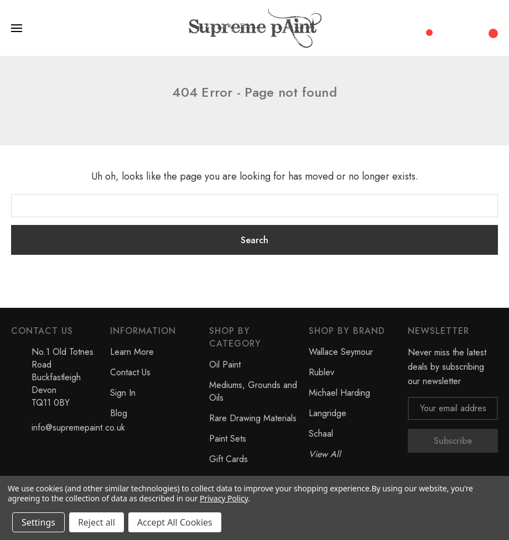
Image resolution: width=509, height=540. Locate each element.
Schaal (321, 433)
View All (325, 454)
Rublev (321, 372)
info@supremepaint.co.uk (78, 427)
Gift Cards (228, 459)
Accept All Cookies (174, 522)
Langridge (327, 413)
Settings (38, 522)
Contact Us (130, 372)
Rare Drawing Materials (253, 418)
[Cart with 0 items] (492, 27)
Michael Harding (339, 392)
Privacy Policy (224, 498)
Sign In (123, 392)
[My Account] (470, 28)
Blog (118, 413)
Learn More (132, 351)
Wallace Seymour (341, 351)
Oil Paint (225, 364)
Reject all (96, 522)
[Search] (448, 28)
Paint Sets (227, 438)
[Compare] (425, 27)
